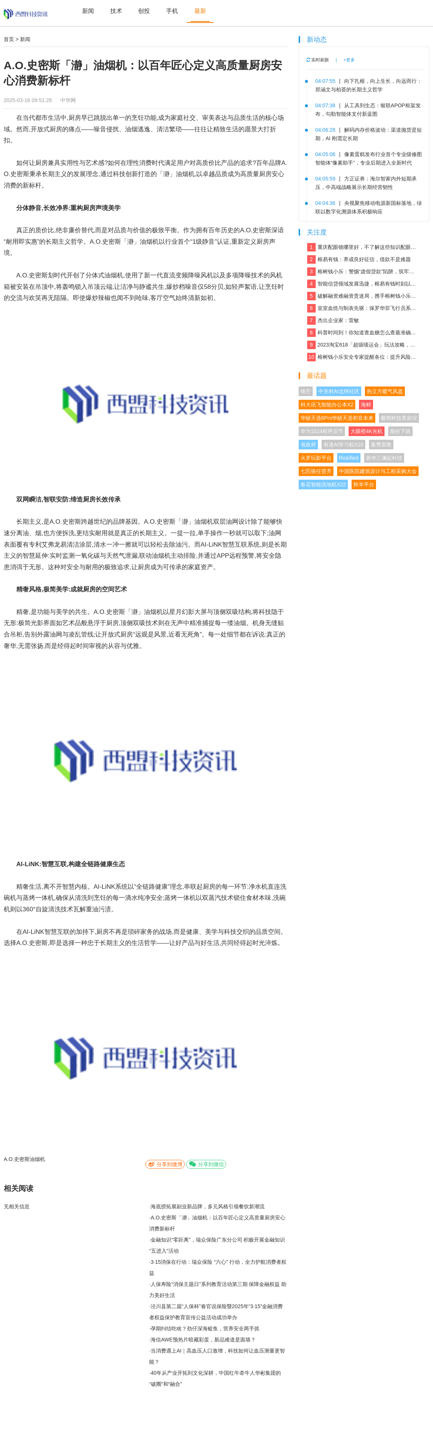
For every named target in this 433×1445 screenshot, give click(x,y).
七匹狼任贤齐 (316, 471)
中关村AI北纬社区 (338, 391)
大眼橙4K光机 (366, 431)
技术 (116, 11)
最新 (200, 11)
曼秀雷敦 (381, 445)
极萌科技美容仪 (399, 418)
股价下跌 (400, 431)
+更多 (349, 60)
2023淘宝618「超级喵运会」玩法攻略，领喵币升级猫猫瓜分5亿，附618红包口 (362, 345)
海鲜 (366, 405)
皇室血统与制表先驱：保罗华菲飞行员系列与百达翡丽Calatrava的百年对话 (362, 308)
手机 (172, 11)
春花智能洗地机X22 (323, 484)
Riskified (349, 458)
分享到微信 (206, 1164)
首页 (9, 39)
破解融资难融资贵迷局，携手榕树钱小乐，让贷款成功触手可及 (362, 296)
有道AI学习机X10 (343, 445)
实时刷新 (317, 60)
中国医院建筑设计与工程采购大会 (378, 471)
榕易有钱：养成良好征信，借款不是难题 (359, 259)
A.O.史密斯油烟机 (24, 1159)
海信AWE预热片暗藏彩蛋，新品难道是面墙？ (203, 1340)
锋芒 (306, 391)
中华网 (68, 100)
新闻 (88, 11)
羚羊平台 (363, 484)
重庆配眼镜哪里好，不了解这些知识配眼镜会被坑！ (362, 247)
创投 (144, 11)
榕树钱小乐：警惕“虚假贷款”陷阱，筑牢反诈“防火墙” (362, 271)
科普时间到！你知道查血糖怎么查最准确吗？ (362, 332)
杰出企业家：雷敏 (333, 320)
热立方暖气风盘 (385, 391)
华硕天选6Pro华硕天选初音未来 (337, 418)
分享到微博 (165, 1164)
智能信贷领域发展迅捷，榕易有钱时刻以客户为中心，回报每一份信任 (362, 284)
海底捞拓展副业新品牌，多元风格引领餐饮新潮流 (208, 1206)
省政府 (308, 445)
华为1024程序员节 (322, 431)
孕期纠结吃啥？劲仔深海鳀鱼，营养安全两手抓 (205, 1328)
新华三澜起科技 (384, 458)
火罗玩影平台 (316, 458)
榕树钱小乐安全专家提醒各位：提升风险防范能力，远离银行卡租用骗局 (362, 357)
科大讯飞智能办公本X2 (327, 405)
